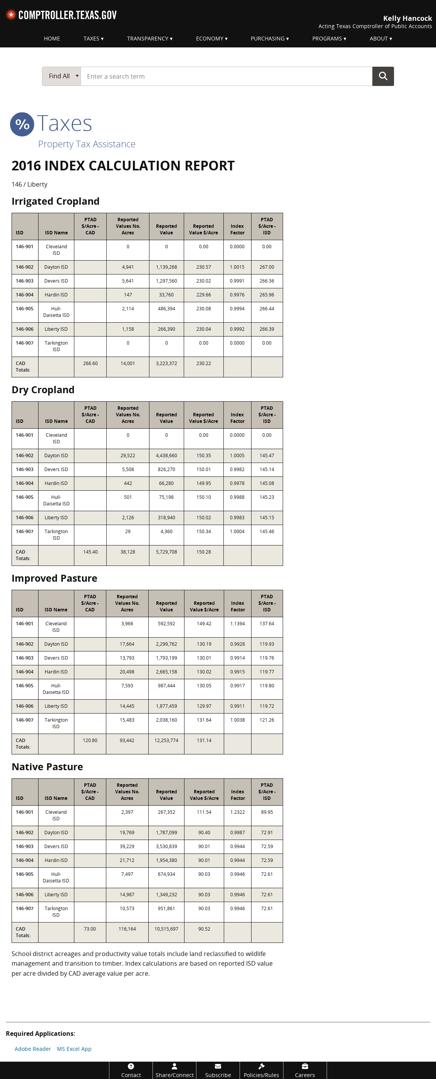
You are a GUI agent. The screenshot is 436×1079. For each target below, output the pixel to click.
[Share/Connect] (174, 1070)
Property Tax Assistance (87, 143)
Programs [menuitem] (327, 38)
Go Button (383, 76)
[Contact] (131, 1070)
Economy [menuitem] (209, 38)
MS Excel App (74, 1048)
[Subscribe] (218, 1070)
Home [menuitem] (52, 38)
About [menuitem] (379, 38)
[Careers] (305, 1070)
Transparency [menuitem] (147, 38)
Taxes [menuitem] (91, 38)
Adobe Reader (33, 1048)
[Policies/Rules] (261, 1070)
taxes (52, 122)
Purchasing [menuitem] (268, 38)
